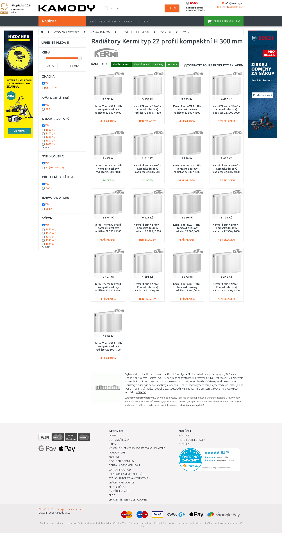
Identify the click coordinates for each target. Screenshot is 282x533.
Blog (112, 495)
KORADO (141, 392)
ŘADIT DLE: (99, 64)
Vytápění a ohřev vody (66, 32)
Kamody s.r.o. (62, 512)
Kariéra (113, 435)
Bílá (50, 208)
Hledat (171, 8)
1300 (50, 140)
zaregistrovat (236, 7)
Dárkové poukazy (120, 469)
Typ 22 (186, 32)
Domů (92, 21)
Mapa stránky (117, 486)
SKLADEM (215, 65)
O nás (112, 444)
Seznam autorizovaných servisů (129, 478)
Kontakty (142, 21)
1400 (50, 144)
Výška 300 (165, 32)
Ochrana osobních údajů (125, 465)
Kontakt (114, 456)
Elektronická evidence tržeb (127, 474)
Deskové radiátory (100, 32)
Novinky (184, 444)
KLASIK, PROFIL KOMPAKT (135, 32)
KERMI (51, 87)
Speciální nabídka (110, 21)
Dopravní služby (119, 439)
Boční (51, 188)
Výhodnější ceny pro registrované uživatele (137, 448)
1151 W (52, 233)
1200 (50, 137)
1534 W (52, 243)
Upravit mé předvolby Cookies (128, 499)
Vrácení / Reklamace (122, 482)
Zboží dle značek (119, 491)
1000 (50, 129)
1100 (50, 133)
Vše (47, 83)
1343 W (52, 240)
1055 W (52, 229)
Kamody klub (117, 452)
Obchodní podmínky (121, 461)
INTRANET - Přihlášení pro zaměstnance (60, 509)
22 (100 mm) (55, 167)
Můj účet (184, 435)
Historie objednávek (192, 439)
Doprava (128, 21)
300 (50, 109)
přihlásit (222, 7)
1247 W (52, 236)
